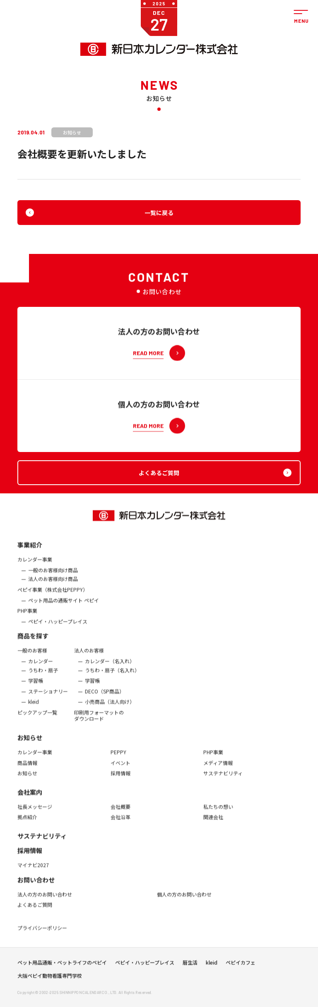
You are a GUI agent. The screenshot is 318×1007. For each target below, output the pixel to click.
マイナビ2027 (33, 870)
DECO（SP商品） (104, 696)
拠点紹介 (27, 822)
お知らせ (29, 742)
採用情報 (120, 778)
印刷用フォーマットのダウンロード (99, 720)
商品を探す (32, 641)
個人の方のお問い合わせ (184, 899)
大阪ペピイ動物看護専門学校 (49, 978)
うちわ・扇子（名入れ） (112, 675)
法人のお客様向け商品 (53, 584)
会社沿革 (120, 822)
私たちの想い (218, 811)
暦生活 (190, 965)
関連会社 (213, 822)
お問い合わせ (36, 884)
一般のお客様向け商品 (53, 575)
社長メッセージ (34, 811)
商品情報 (27, 767)
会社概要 (120, 811)
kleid (33, 706)
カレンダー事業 (34, 564)
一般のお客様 (32, 655)
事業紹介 (29, 550)
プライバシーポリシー (42, 933)
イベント (120, 767)
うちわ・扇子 (43, 675)
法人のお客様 (89, 655)
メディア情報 (218, 767)
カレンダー (40, 666)
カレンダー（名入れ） (110, 666)
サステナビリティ (223, 778)
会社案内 (29, 797)
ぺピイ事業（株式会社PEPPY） (52, 594)
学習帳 (35, 685)
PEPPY (118, 757)
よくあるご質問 (34, 910)
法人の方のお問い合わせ (44, 899)
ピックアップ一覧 (37, 717)
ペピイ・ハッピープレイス (57, 626)
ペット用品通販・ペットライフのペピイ (62, 965)
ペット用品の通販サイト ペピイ (63, 605)
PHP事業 (27, 615)
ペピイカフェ (240, 965)
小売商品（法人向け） (110, 706)
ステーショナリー (48, 696)
